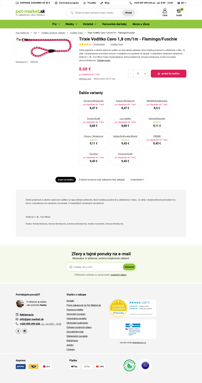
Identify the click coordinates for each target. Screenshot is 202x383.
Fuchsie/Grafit (125, 154)
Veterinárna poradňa (76, 318)
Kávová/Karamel (157, 118)
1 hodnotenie (99, 44)
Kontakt (70, 300)
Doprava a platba (75, 309)
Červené (93, 154)
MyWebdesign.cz (139, 343)
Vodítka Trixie (76, 33)
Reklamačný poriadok (77, 336)
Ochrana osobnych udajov (79, 327)
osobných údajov (119, 275)
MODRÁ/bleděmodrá (157, 101)
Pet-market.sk (22, 33)
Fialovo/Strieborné (125, 101)
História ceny (85, 79)
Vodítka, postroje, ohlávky (53, 33)
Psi (35, 33)
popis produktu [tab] (65, 179)
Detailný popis (103, 60)
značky (70, 345)
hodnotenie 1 (137, 179)
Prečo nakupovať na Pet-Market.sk (84, 305)
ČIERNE (157, 136)
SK (180, 2)
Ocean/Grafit (93, 118)
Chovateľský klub (75, 331)
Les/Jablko (125, 118)
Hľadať (128, 12)
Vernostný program (76, 314)
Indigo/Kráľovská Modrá (125, 136)
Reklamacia (72, 340)
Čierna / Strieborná (93, 136)
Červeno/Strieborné (93, 101)
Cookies (71, 349)
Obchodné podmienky (77, 323)
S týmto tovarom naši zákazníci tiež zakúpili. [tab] (102, 179)
